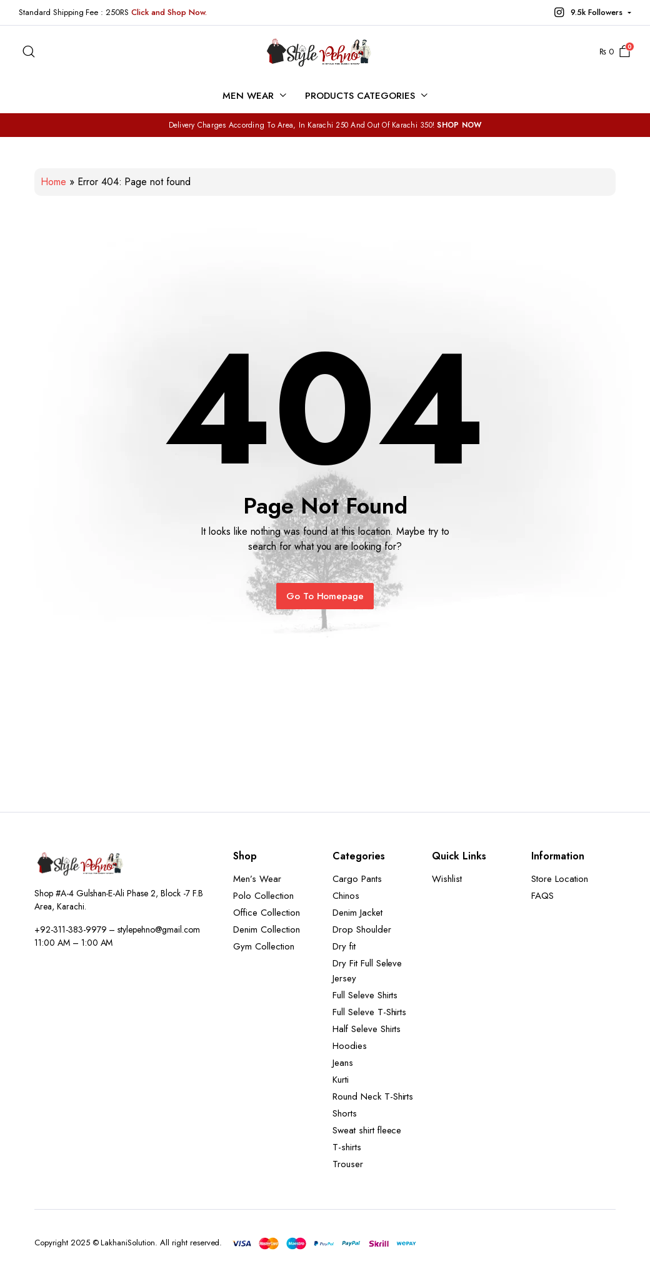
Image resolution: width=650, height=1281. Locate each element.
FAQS (542, 896)
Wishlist (447, 879)
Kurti (340, 1079)
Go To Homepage (325, 596)
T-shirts (346, 1147)
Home (53, 182)
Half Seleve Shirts (366, 1029)
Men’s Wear (257, 879)
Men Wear (248, 96)
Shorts (344, 1113)
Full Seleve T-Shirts (369, 1012)
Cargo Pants (357, 879)
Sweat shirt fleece (366, 1130)
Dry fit (344, 946)
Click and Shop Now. (168, 12)
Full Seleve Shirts (365, 995)
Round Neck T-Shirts (372, 1096)
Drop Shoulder (361, 929)
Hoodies (349, 1046)
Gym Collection (263, 946)
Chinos (345, 896)
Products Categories (359, 96)
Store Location (559, 879)
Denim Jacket (357, 912)
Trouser (347, 1164)
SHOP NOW (459, 125)
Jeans (342, 1063)
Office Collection (266, 912)
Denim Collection (266, 929)
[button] (591, 12)
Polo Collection (263, 896)
